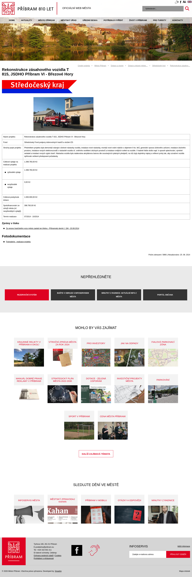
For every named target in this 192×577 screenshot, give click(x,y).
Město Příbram (46, 20)
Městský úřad (68, 20)
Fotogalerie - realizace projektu (18, 242)
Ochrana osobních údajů (43, 556)
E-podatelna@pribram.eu (44, 547)
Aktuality (26, 20)
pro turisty (159, 20)
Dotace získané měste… (138, 66)
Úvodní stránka (84, 66)
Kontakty (177, 20)
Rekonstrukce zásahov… (180, 66)
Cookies (58, 556)
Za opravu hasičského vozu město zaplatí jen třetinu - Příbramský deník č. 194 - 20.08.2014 (42, 228)
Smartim (58, 571)
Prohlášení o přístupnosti (44, 558)
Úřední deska (90, 20)
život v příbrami (138, 20)
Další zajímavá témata (96, 454)
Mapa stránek (184, 571)
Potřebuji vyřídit (113, 20)
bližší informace (184, 546)
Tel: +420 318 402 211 (43, 550)
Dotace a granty (117, 66)
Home (12, 20)
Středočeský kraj (159, 66)
